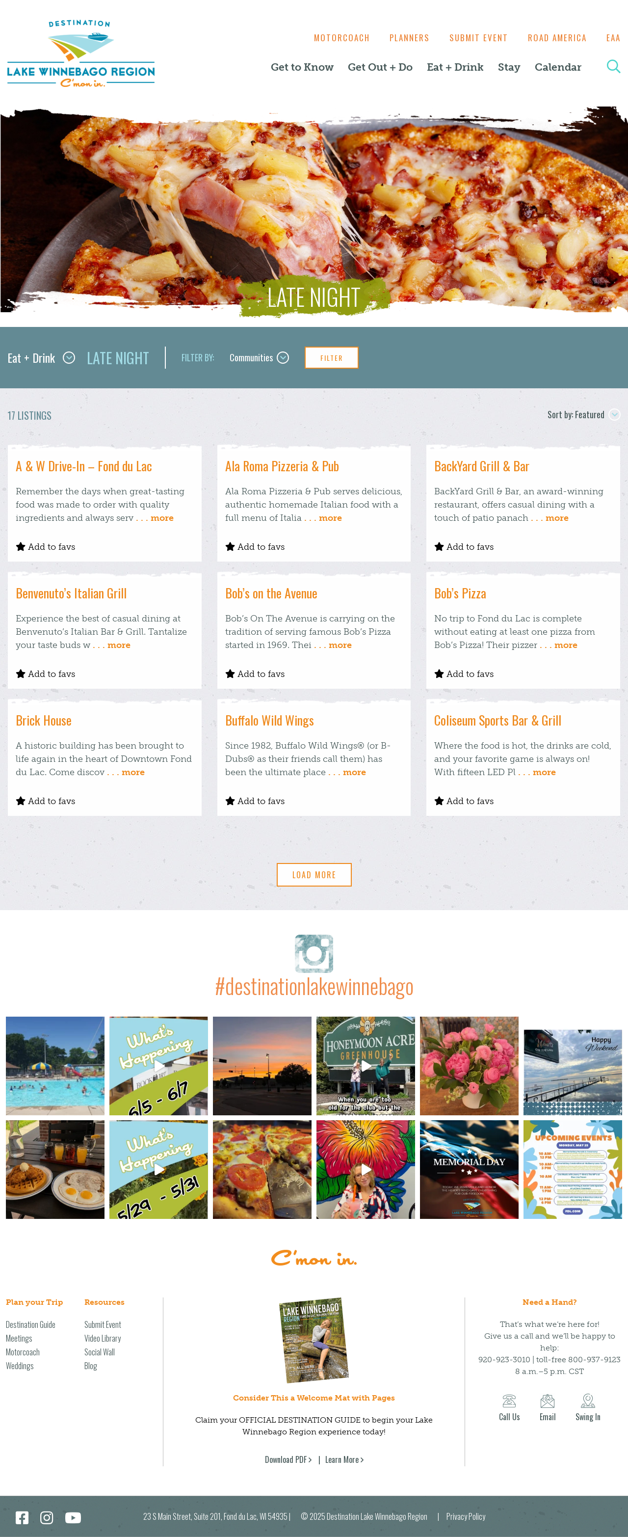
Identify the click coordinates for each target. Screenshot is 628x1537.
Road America (554, 37)
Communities (259, 357)
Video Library (102, 1338)
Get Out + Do (380, 67)
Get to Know (302, 67)
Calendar (558, 67)
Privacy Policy (465, 1516)
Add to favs (45, 546)
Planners (402, 37)
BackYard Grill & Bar (481, 465)
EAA (613, 37)
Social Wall (99, 1352)
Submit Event (474, 37)
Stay (509, 67)
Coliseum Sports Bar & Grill (497, 719)
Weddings (20, 1366)
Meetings (19, 1338)
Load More (314, 875)
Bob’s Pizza (460, 592)
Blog (90, 1366)
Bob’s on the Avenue (271, 592)
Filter (331, 357)
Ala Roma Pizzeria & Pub (282, 465)
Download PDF (286, 1459)
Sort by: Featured (584, 414)
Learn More (342, 1459)
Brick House (44, 719)
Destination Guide (30, 1324)
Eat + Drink (455, 67)
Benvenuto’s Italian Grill (71, 592)
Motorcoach (332, 37)
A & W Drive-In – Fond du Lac (84, 465)
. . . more (155, 517)
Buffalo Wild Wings (269, 719)
